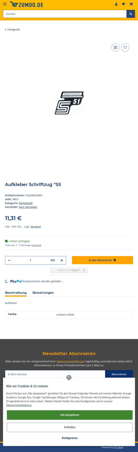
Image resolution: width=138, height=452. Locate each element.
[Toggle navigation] (5, 2)
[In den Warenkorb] (102, 260)
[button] (116, 4)
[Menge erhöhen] (62, 260)
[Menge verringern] (9, 260)
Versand (36, 226)
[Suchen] (65, 14)
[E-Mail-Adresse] (55, 374)
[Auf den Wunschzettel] (125, 47)
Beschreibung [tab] (16, 292)
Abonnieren (119, 374)
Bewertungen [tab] (43, 292)
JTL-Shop (118, 447)
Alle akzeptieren (69, 414)
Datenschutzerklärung (70, 361)
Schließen (70, 427)
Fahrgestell (26, 203)
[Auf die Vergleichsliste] (115, 47)
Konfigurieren (70, 438)
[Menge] (30, 260)
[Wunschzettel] (123, 4)
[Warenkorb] (131, 4)
